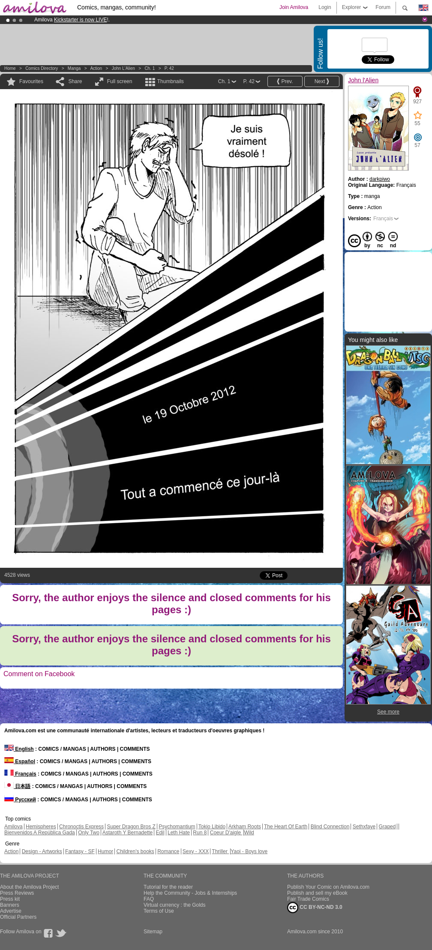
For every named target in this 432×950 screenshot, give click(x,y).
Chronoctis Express (81, 827)
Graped (387, 827)
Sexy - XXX (196, 851)
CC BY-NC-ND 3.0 (314, 907)
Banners (9, 905)
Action (96, 68)
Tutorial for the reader (168, 887)
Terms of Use (159, 911)
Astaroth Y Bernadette (127, 833)
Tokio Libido (211, 827)
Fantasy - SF (80, 851)
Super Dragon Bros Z (131, 827)
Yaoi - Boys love (249, 851)
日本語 (17, 786)
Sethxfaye (364, 827)
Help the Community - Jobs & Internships (190, 893)
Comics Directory (41, 68)
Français (383, 219)
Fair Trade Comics (308, 899)
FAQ (149, 899)
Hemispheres (41, 827)
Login (324, 7)
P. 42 (169, 68)
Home (10, 68)
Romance (168, 851)
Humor (105, 851)
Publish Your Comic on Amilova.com (328, 887)
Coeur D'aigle (226, 833)
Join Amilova (293, 7)
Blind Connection (330, 827)
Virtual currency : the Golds (175, 905)
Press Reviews (17, 893)
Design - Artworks (42, 851)
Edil (160, 833)
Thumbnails (170, 81)
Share (75, 81)
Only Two (88, 833)
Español (19, 761)
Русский (20, 800)
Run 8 (200, 833)
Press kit (10, 899)
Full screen (119, 81)
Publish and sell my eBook (317, 893)
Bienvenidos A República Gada (39, 833)
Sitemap (153, 932)
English (19, 749)
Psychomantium (177, 827)
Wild (249, 833)
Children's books (135, 851)
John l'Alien (123, 68)
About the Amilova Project (29, 887)
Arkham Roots (244, 827)
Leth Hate (179, 833)
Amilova (13, 827)
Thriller (220, 851)
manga (74, 68)
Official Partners (18, 917)
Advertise (10, 911)
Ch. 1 (149, 68)
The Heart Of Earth (285, 827)
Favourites (31, 81)
